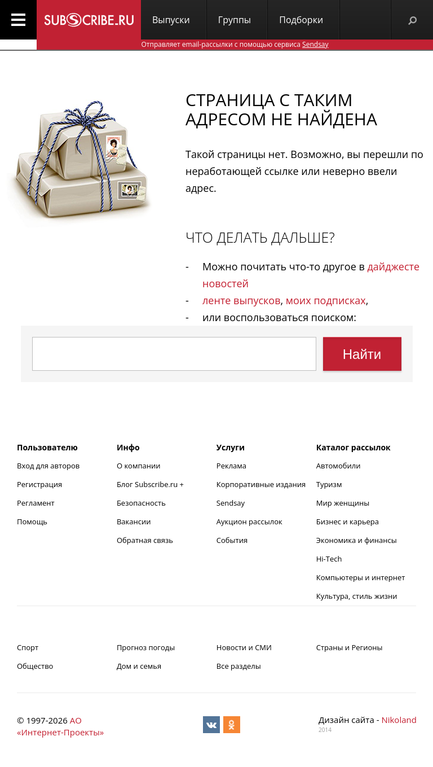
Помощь (32, 521)
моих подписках (326, 300)
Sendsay (230, 503)
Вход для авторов (48, 466)
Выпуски (171, 20)
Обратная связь (145, 540)
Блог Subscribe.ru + (151, 484)
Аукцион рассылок (249, 521)
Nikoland (398, 719)
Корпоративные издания (261, 484)
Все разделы (238, 666)
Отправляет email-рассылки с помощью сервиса (234, 44)
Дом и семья (139, 666)
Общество (35, 666)
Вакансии (134, 521)
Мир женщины (343, 503)
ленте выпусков (241, 300)
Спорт (27, 647)
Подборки (301, 20)
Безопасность (141, 503)
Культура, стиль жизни (356, 596)
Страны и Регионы (349, 647)
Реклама (231, 466)
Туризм (329, 484)
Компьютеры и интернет (360, 577)
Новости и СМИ (244, 647)
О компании (139, 466)
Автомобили (338, 466)
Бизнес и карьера (347, 521)
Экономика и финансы (356, 540)
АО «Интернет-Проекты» (60, 726)
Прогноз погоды (146, 647)
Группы (234, 20)
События (232, 540)
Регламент (36, 503)
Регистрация (39, 484)
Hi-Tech (329, 559)
